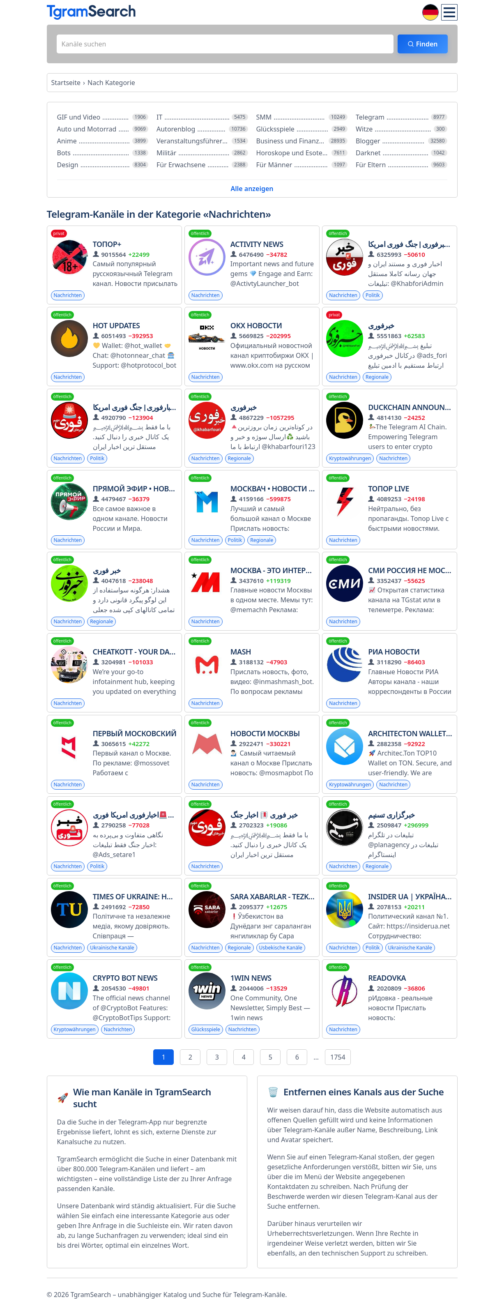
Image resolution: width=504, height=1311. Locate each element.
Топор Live (388, 488)
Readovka (387, 978)
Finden (427, 43)
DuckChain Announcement (421, 407)
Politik (373, 295)
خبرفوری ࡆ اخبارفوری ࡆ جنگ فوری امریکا (150, 407)
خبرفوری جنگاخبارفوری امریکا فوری (150, 815)
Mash (240, 652)
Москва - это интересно (277, 570)
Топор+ (107, 244)
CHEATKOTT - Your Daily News (147, 652)
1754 (337, 1057)
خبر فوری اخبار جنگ (264, 815)
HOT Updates (116, 325)
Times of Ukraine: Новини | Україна (162, 896)
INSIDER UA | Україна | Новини (426, 896)
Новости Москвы (265, 733)
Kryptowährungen (350, 458)
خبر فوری (107, 570)
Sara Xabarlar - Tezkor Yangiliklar (298, 896)
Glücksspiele (205, 1029)
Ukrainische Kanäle (112, 947)
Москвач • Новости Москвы (285, 488)
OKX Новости (256, 325)
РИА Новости (393, 652)
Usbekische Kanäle (280, 947)
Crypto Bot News (125, 978)
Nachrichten (68, 295)
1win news (251, 978)
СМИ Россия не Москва (413, 570)
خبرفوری (381, 325)
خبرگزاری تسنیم (391, 815)
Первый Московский (135, 733)
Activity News (256, 244)
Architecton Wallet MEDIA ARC (431, 733)
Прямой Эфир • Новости (141, 488)
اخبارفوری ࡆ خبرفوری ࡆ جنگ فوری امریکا (425, 244)
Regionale (377, 376)
